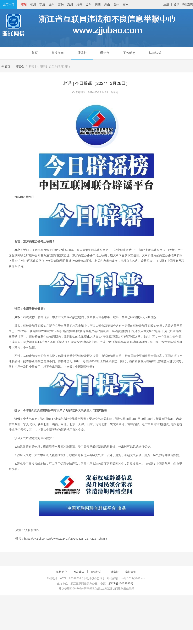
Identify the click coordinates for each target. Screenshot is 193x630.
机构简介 (61, 571)
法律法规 (155, 52)
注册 (166, 4)
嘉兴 (61, 4)
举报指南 (57, 52)
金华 (88, 4)
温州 (51, 4)
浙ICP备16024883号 (120, 583)
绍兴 (79, 4)
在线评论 (96, 571)
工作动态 (129, 52)
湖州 (70, 4)
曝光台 (104, 52)
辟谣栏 (82, 52)
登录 (176, 4)
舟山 (107, 4)
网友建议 (79, 571)
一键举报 (113, 571)
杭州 (33, 4)
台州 (116, 4)
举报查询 (187, 4)
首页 (35, 52)
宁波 (42, 4)
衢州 (98, 4)
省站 (24, 4)
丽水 (126, 4)
